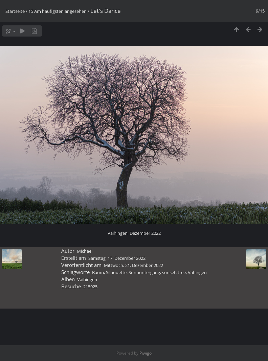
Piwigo (145, 353)
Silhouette (116, 272)
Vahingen (197, 272)
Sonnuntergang (144, 272)
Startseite (15, 11)
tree (182, 272)
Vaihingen (87, 279)
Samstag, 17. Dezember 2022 (117, 258)
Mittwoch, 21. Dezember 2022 (133, 265)
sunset (169, 272)
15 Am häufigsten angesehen (57, 11)
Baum (98, 272)
